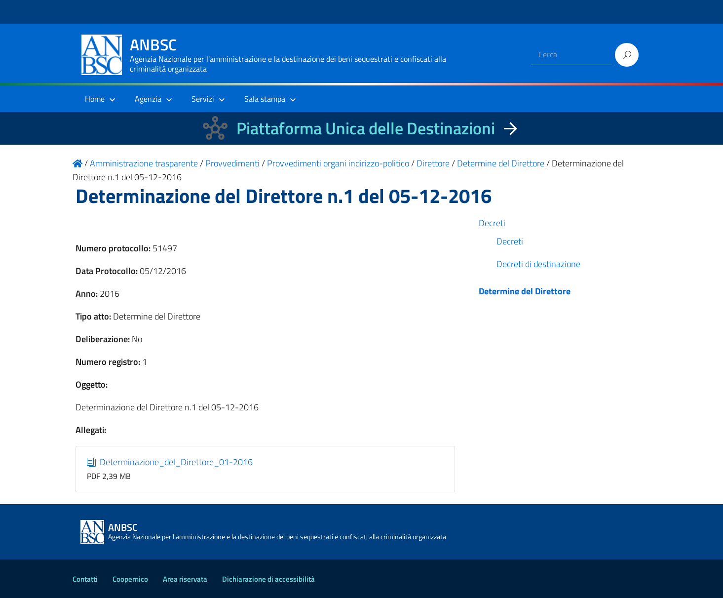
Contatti (85, 579)
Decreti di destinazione (538, 264)
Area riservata (185, 579)
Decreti (492, 223)
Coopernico (130, 579)
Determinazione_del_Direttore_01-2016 (170, 462)
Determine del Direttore (525, 291)
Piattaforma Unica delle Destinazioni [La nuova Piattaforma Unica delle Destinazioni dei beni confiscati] (365, 128)
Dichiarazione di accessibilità (268, 579)
